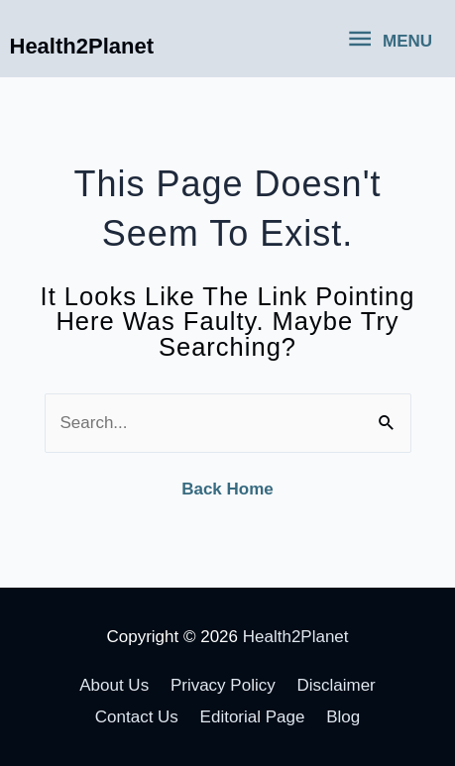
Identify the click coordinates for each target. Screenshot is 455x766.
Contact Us (136, 717)
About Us (114, 685)
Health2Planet (82, 46)
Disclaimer (335, 685)
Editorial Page (252, 717)
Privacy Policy (223, 685)
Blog (343, 717)
